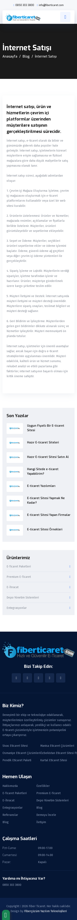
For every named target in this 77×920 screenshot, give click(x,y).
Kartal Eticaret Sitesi (53, 760)
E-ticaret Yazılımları (41, 486)
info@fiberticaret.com (51, 5)
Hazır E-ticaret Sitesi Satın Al (48, 457)
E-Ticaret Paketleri (19, 566)
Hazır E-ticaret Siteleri (43, 442)
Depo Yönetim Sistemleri (23, 597)
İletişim (41, 822)
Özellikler (43, 786)
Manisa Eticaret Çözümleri (57, 745)
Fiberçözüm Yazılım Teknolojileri (45, 911)
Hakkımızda (10, 786)
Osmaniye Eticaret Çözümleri (21, 753)
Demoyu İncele (46, 815)
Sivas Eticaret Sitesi (15, 745)
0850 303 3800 (24, 5)
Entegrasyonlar (17, 608)
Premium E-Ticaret (19, 577)
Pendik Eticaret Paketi (16, 760)
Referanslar (10, 815)
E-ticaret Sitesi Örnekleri (44, 529)
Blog (26, 56)
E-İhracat (12, 587)
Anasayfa (9, 56)
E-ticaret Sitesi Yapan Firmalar (48, 515)
